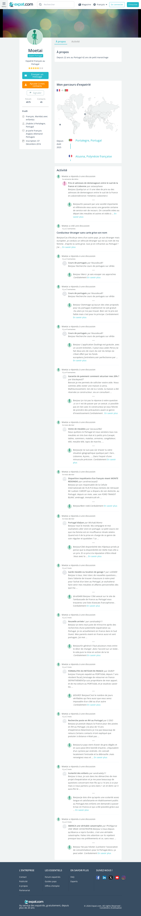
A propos (23, 885)
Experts (74, 881)
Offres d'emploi (52, 885)
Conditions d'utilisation (111, 908)
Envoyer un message (34, 75)
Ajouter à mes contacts (35, 84)
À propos (61, 41)
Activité (75, 41)
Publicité (23, 881)
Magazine (84, 4)
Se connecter (117, 4)
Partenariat (24, 890)
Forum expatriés (52, 877)
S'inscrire (132, 4)
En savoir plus (69, 247)
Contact (22, 877)
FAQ (72, 877)
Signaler (35, 92)
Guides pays (51, 881)
